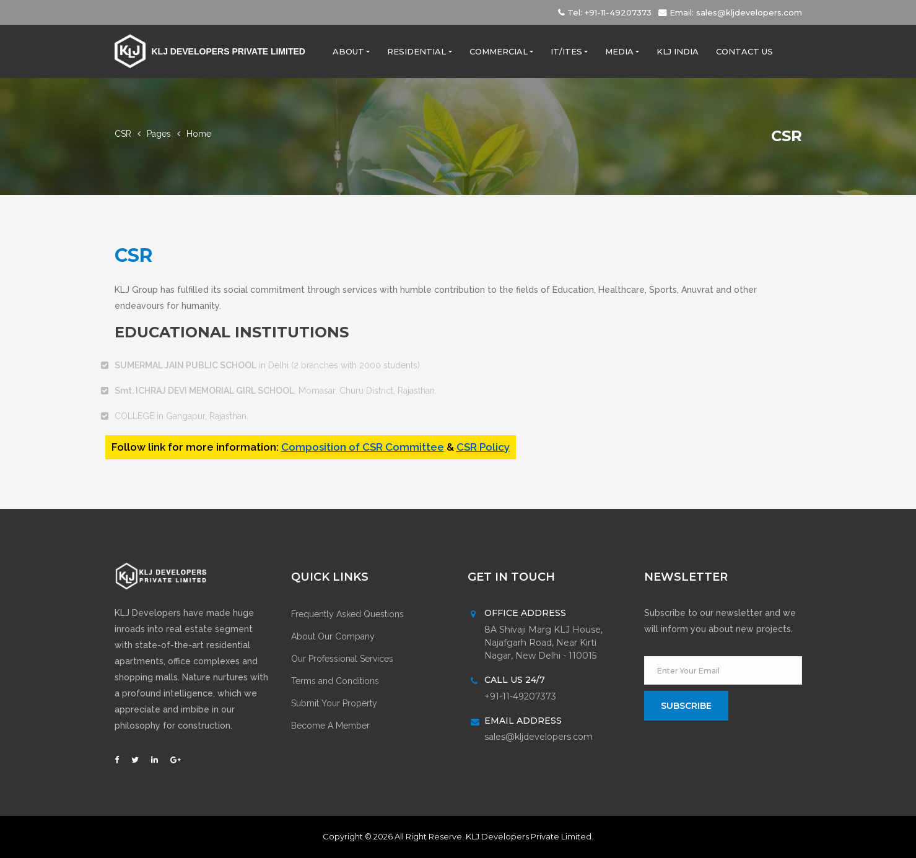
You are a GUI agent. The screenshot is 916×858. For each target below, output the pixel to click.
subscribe (686, 705)
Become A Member (330, 725)
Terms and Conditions (335, 681)
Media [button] (619, 51)
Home (198, 134)
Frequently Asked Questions (347, 614)
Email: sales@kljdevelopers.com (730, 12)
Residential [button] (416, 51)
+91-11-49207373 (520, 696)
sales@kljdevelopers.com (538, 736)
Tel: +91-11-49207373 (606, 12)
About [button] (348, 51)
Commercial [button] (498, 51)
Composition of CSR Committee (362, 447)
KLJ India (677, 51)
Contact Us (744, 51)
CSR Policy (483, 447)
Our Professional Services (342, 659)
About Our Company (333, 636)
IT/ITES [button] (566, 51)
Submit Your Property (334, 703)
